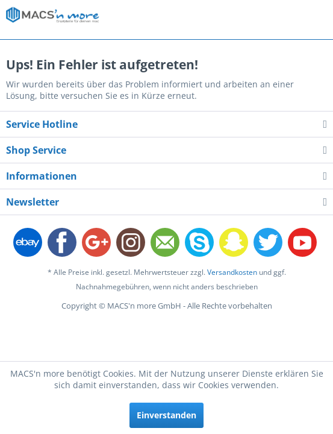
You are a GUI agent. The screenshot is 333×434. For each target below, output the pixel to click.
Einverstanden (166, 415)
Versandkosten (232, 272)
